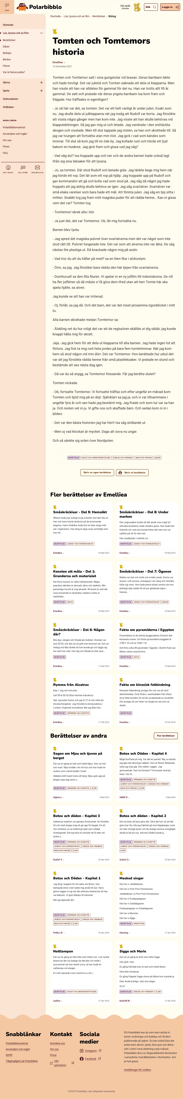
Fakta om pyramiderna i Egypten (147, 630)
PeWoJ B (57, 932)
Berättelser (9, 40)
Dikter (6, 46)
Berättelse (73, 458)
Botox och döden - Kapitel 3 (76, 816)
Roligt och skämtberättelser (96, 458)
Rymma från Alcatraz (71, 684)
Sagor (157, 458)
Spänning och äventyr (78, 713)
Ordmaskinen (10, 98)
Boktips (7, 52)
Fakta (70, 602)
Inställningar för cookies (137, 1069)
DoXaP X (57, 859)
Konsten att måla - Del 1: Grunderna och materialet (74, 573)
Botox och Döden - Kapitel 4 (143, 753)
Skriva (6, 82)
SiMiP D (124, 797)
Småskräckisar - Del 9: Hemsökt (80, 512)
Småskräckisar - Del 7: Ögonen (145, 571)
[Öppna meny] (41, 33)
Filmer (6, 65)
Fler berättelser (166, 735)
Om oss (7, 140)
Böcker (7, 59)
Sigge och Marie (133, 951)
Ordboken (8, 107)
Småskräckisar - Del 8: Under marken (144, 514)
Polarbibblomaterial (14, 127)
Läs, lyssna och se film (16, 32)
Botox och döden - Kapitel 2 (143, 816)
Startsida (8, 24)
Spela (6, 90)
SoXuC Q (124, 859)
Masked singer (132, 878)
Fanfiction (139, 924)
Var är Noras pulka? (14, 72)
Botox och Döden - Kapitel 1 (76, 878)
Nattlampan (63, 951)
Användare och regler (15, 133)
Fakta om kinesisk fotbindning (145, 684)
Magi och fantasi (144, 458)
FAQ (5, 152)
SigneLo (57, 797)
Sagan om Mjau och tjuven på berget (77, 755)
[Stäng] (23, 17)
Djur (94, 788)
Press (6, 146)
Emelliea (58, 62)
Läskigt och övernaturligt (80, 544)
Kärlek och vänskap (123, 458)
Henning (124, 932)
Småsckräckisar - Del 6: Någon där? (79, 632)
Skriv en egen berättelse (97, 472)
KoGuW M (125, 1000)
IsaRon (56, 1000)
